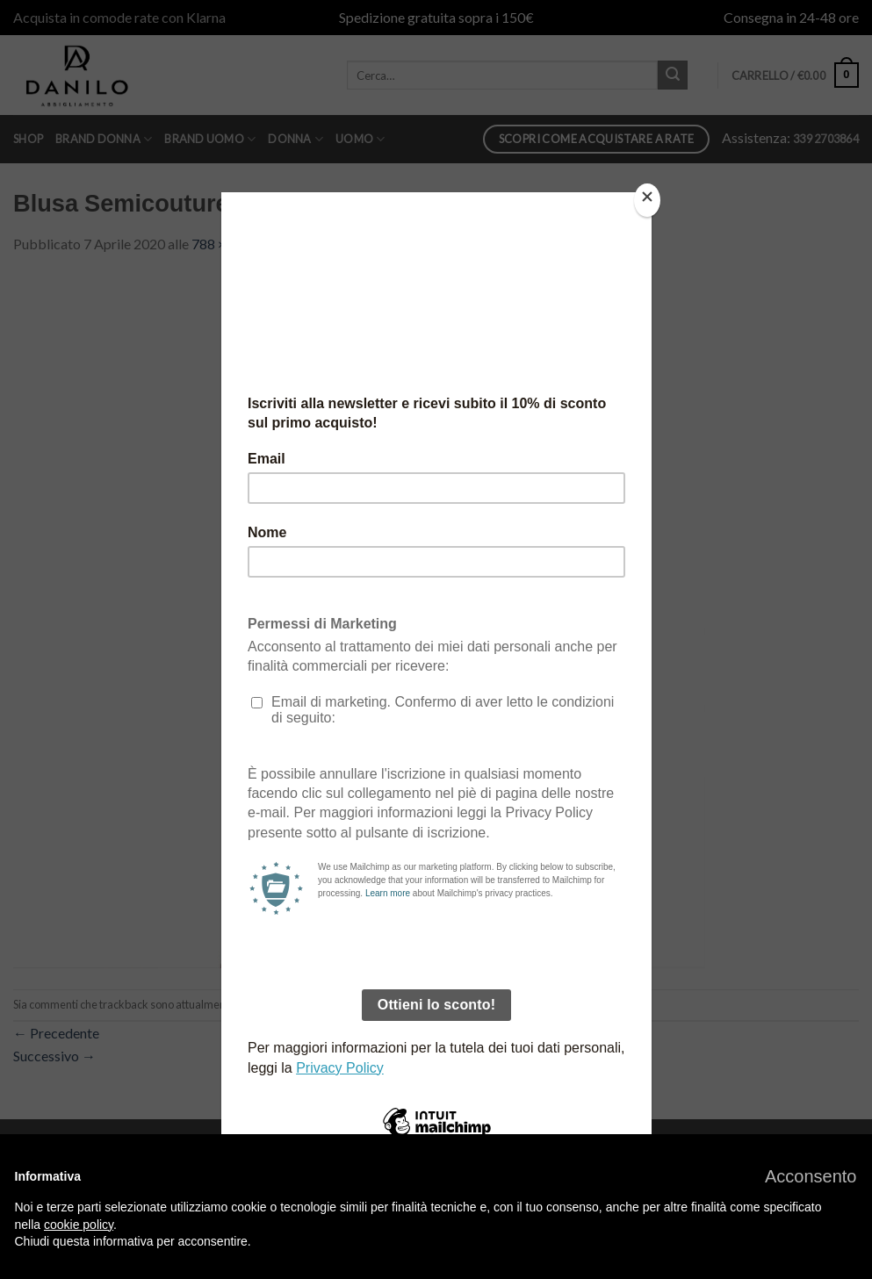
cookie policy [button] (78, 1225)
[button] (811, 1176)
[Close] (647, 200)
